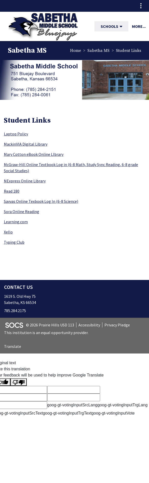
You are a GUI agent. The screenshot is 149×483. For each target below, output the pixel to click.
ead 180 (12, 191)
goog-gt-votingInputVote (113, 413)
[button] (123, 26)
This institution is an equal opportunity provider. (46, 332)
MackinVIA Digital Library (25, 144)
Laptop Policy (16, 133)
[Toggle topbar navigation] (141, 6)
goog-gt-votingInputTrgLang (122, 405)
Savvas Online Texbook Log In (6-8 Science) (41, 201)
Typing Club (14, 242)
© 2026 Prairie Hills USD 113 (50, 324)
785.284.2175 (15, 310)
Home (75, 50)
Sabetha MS (98, 50)
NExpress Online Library (25, 180)
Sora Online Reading (21, 211)
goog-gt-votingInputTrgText (67, 413)
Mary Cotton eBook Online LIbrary (33, 154)
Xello (8, 231)
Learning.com (16, 221)
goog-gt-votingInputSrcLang (72, 405)
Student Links (128, 50)
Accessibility (89, 324)
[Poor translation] (18, 382)
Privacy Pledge (117, 324)
